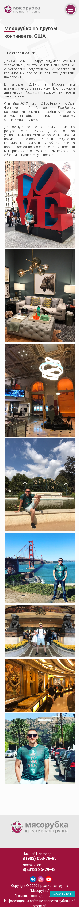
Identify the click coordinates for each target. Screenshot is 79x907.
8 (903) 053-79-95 (39, 858)
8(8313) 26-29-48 (39, 869)
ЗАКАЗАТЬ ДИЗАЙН (62, 894)
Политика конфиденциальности (39, 896)
